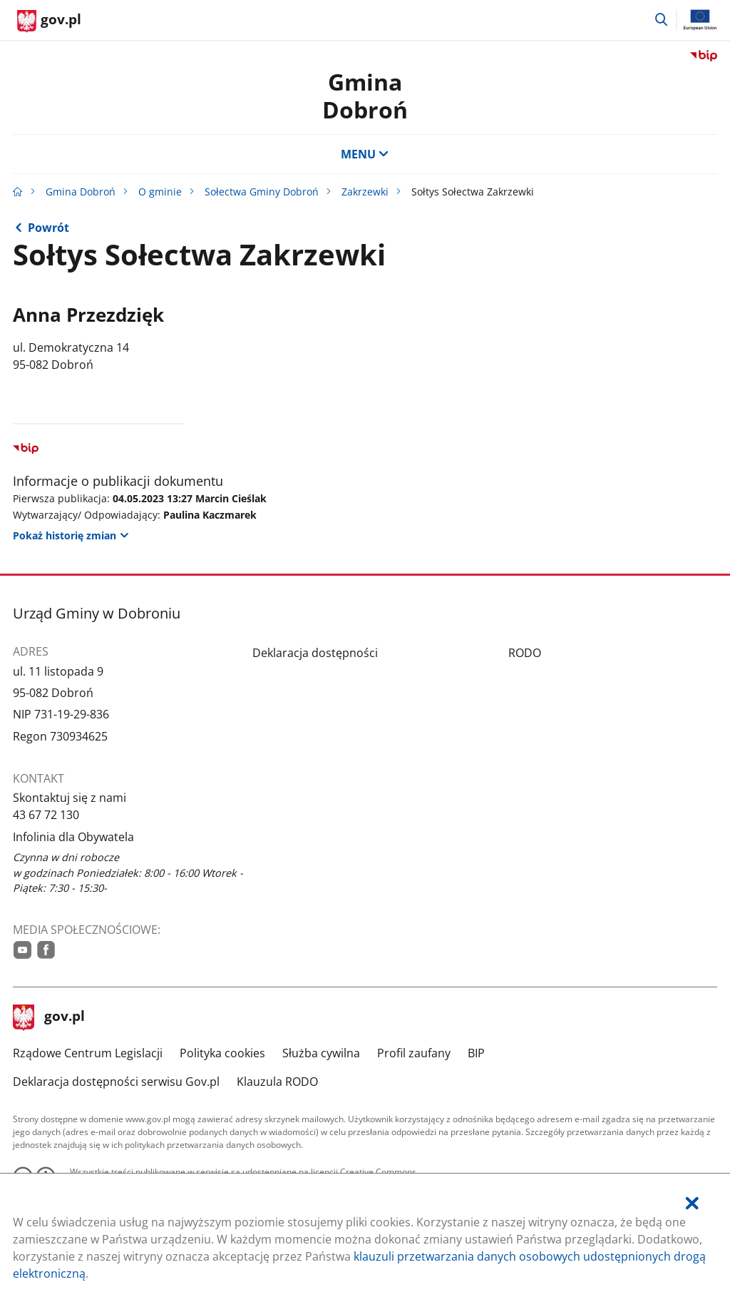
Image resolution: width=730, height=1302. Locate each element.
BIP (476, 1053)
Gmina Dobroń (365, 95)
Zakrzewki (365, 191)
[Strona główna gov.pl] (49, 21)
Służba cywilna (321, 1053)
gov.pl (49, 1017)
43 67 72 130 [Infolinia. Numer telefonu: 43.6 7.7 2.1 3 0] (46, 815)
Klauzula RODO (277, 1081)
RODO (524, 653)
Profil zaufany (414, 1053)
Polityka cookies (222, 1053)
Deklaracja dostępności (315, 653)
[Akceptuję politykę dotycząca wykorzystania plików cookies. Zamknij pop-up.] (692, 1203)
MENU (365, 154)
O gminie (160, 191)
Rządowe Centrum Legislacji (88, 1053)
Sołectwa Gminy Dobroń (262, 191)
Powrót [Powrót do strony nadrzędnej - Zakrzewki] (48, 227)
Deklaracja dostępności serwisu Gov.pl (116, 1081)
